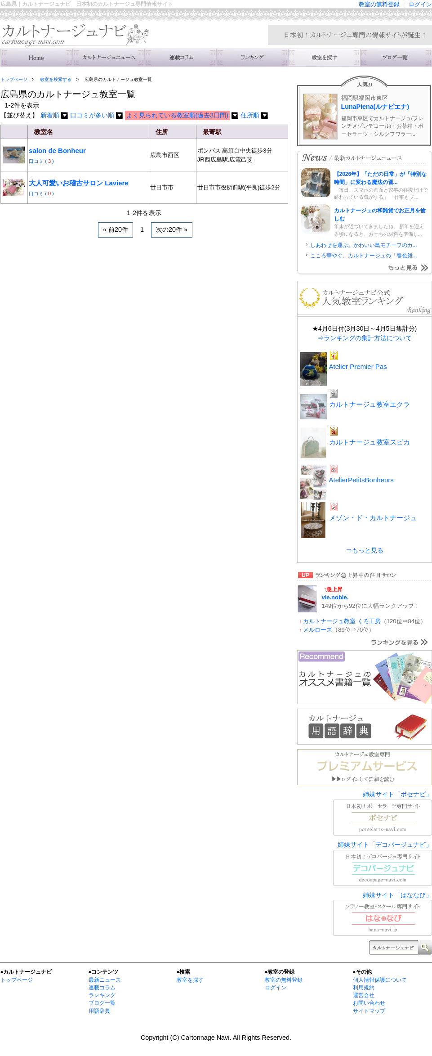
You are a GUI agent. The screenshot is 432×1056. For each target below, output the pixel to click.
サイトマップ (369, 1011)
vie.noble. (335, 597)
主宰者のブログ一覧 (396, 58)
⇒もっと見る (364, 550)
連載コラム (180, 58)
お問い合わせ (369, 1003)
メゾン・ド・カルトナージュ (373, 517)
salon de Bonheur (57, 150)
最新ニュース (105, 980)
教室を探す (190, 980)
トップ (36, 58)
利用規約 (363, 987)
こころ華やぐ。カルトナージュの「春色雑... (363, 255)
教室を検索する (324, 58)
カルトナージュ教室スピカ (369, 442)
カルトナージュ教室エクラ (369, 404)
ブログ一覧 (102, 1003)
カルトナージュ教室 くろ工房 (342, 621)
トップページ (13, 79)
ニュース (108, 58)
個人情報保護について (380, 980)
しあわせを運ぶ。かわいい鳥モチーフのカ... (363, 245)
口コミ (37, 161)
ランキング (252, 58)
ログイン (420, 4)
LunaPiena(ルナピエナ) (375, 106)
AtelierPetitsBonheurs (361, 480)
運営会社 (363, 995)
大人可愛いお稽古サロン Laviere (79, 183)
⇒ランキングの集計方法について (364, 338)
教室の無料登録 (379, 4)
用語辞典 (99, 1011)
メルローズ (317, 629)
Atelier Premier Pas (358, 366)
